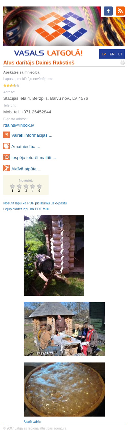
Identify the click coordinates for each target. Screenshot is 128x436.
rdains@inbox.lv (18, 125)
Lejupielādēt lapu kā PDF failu (26, 209)
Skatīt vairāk (32, 422)
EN (112, 54)
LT (120, 54)
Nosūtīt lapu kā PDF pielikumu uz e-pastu (35, 203)
